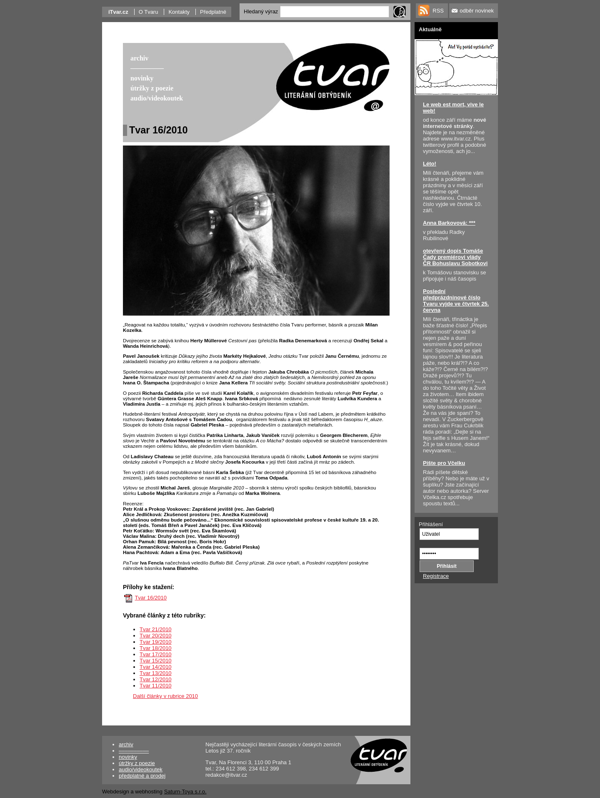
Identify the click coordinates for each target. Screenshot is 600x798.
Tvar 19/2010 (156, 642)
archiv (126, 744)
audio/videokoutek (140, 769)
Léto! (429, 164)
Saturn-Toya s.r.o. (185, 791)
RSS (438, 11)
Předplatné (213, 12)
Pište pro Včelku (444, 463)
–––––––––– (134, 751)
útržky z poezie (137, 763)
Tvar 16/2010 (151, 598)
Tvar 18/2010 (156, 648)
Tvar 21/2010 (156, 629)
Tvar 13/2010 (156, 673)
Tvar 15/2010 (156, 660)
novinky (128, 757)
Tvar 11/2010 (156, 686)
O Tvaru (148, 12)
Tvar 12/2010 (156, 679)
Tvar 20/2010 (156, 635)
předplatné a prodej (142, 776)
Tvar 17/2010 (156, 654)
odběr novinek (477, 11)
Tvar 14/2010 (156, 667)
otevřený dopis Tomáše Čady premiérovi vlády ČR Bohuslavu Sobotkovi (455, 257)
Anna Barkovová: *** (449, 223)
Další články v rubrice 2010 (165, 696)
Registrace (436, 576)
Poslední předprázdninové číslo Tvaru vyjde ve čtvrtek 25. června (456, 300)
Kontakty (179, 12)
